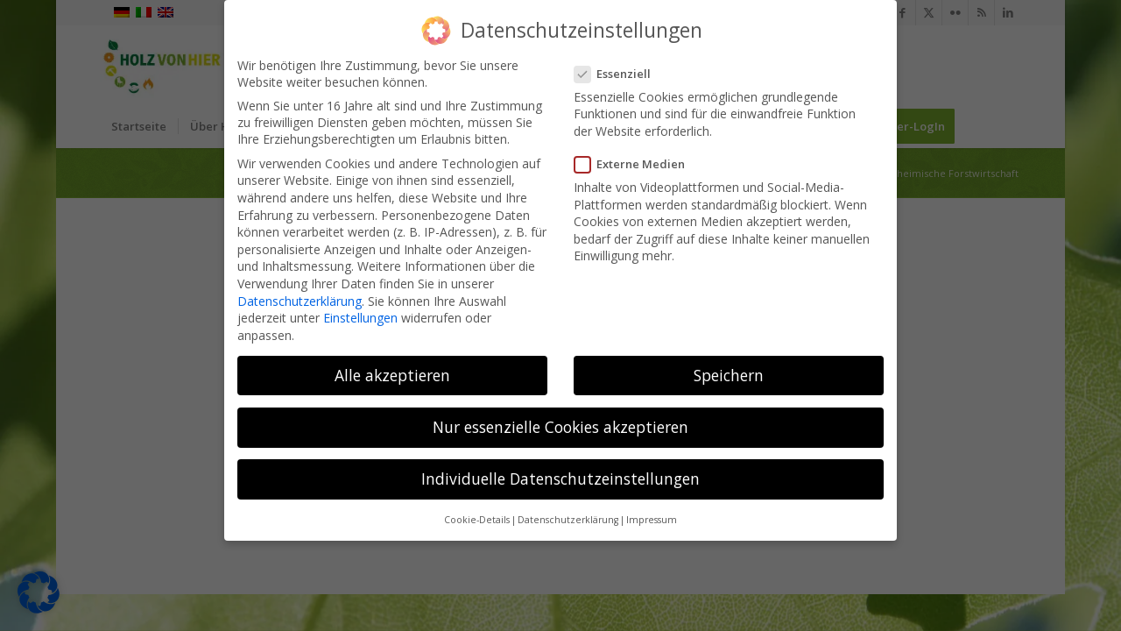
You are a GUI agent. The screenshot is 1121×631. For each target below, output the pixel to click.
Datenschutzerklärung (299, 296)
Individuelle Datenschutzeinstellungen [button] (560, 474)
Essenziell (618, 69)
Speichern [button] (729, 370)
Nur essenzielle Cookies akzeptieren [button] (560, 422)
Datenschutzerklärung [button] (568, 515)
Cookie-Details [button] (477, 515)
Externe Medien (635, 159)
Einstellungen (360, 313)
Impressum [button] (651, 515)
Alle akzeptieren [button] (392, 370)
